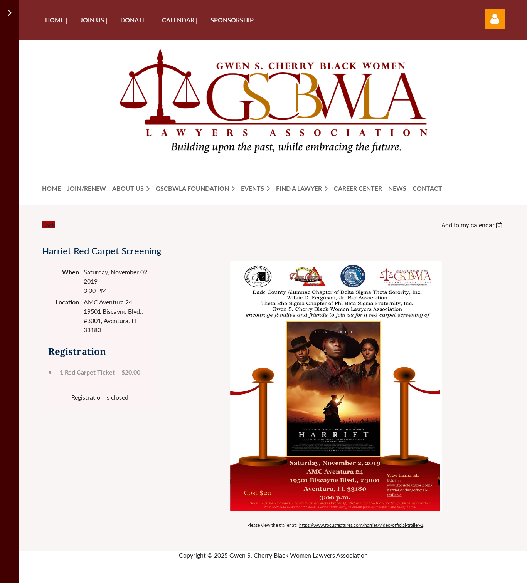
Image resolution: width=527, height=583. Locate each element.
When (70, 272)
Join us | (93, 20)
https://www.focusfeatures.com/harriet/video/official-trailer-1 (361, 525)
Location (67, 302)
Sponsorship (232, 20)
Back (48, 224)
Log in (495, 19)
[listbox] (473, 225)
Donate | (134, 20)
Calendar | (179, 20)
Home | (56, 20)
